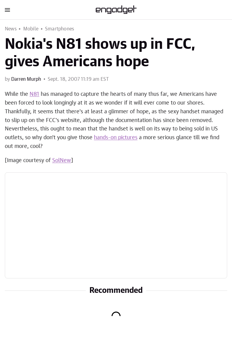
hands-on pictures (115, 137)
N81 (34, 94)
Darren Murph (26, 79)
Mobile (30, 29)
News (11, 29)
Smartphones (59, 29)
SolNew (61, 160)
